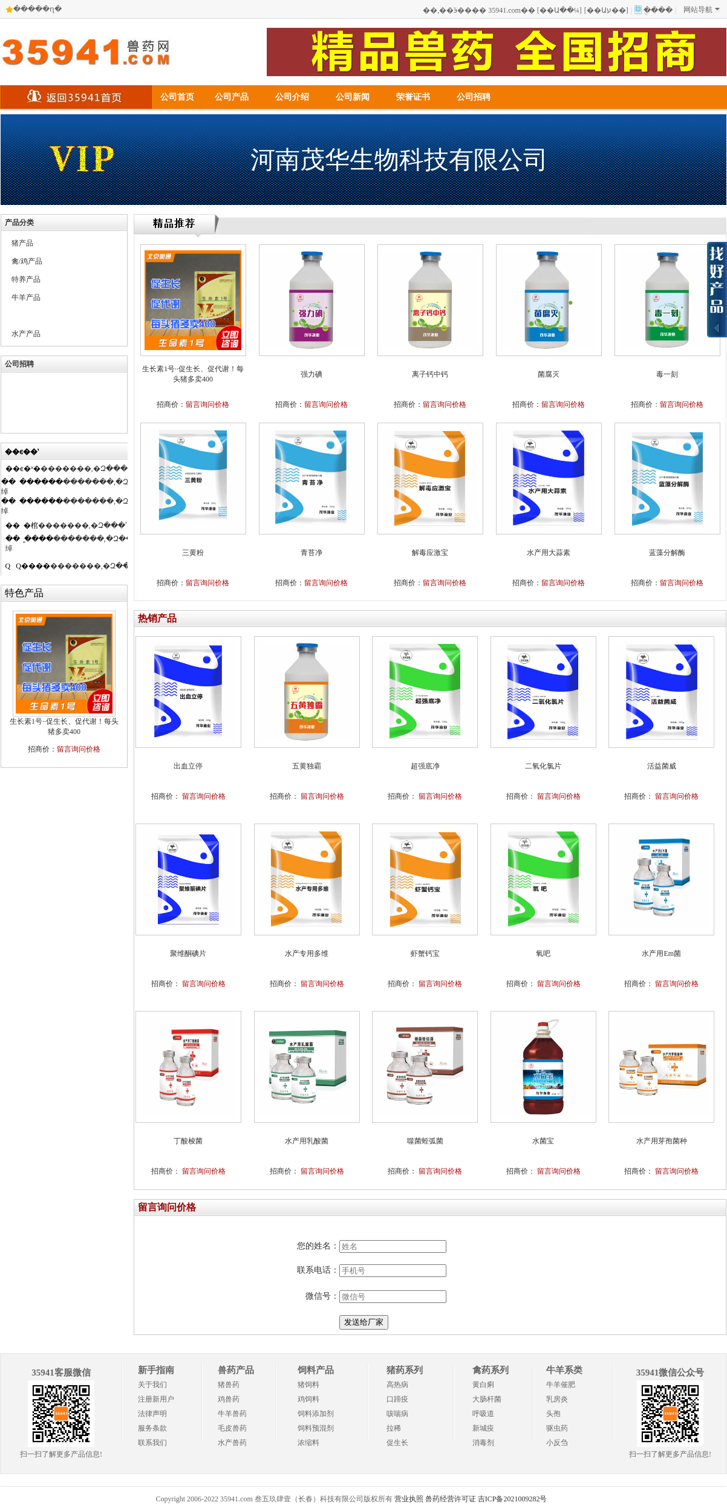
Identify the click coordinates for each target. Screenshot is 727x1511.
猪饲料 (308, 1384)
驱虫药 (557, 1428)
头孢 (553, 1413)
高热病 (397, 1384)
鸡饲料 (308, 1399)
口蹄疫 (397, 1399)
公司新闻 (353, 97)
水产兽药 (232, 1442)
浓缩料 (308, 1442)
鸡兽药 (229, 1399)
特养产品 (26, 279)
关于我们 (152, 1384)
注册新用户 (156, 1399)
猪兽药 (229, 1384)
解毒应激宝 (430, 552)
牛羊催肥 (560, 1384)
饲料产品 (316, 1370)
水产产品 (26, 334)
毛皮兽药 (232, 1428)
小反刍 (557, 1442)
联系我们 (152, 1442)
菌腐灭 (548, 374)
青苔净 (311, 552)
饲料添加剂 (316, 1413)
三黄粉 (193, 552)
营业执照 (408, 1499)
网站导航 (701, 9)
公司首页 (177, 97)
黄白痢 (483, 1384)
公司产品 (232, 97)
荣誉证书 (413, 97)
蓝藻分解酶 (667, 552)
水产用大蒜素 (548, 552)
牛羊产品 (26, 297)
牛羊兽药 (232, 1413)
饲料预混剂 (316, 1428)
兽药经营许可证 (450, 1499)
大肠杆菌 (486, 1399)
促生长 (397, 1442)
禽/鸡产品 (26, 261)
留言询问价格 (78, 749)
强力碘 (311, 374)
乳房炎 (557, 1399)
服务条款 (152, 1428)
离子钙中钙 (430, 374)
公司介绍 (292, 97)
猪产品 (22, 243)
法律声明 (152, 1413)
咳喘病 (397, 1413)
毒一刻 (667, 374)
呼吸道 (483, 1413)
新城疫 (483, 1428)
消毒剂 (483, 1442)
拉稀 (393, 1428)
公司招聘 (474, 97)
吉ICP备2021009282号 (512, 1499)
